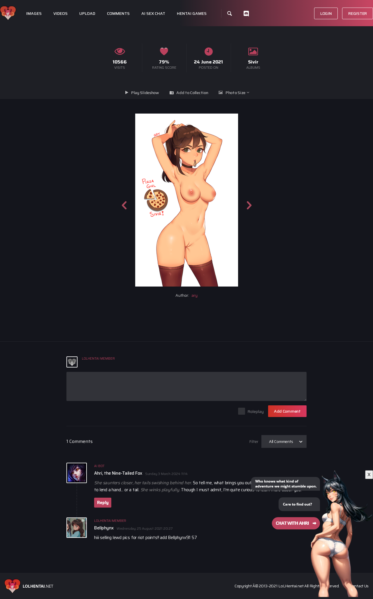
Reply (102, 502)
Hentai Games (192, 13)
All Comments (281, 441)
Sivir (253, 62)
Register (357, 13)
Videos (60, 13)
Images (34, 13)
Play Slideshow (145, 93)
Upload (87, 13)
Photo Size (235, 93)
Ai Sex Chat (153, 13)
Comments (118, 13)
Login (326, 13)
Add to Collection (192, 93)
